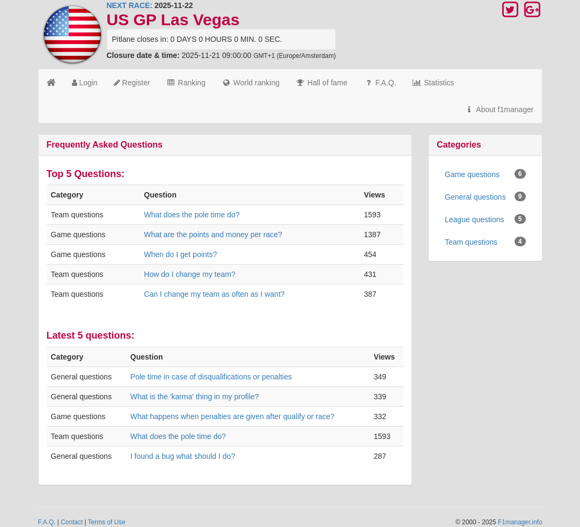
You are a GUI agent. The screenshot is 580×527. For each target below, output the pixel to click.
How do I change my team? (189, 274)
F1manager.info (520, 522)
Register (132, 82)
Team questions (485, 241)
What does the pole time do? (191, 214)
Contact (72, 522)
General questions (485, 196)
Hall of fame (322, 82)
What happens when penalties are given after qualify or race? (232, 416)
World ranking (251, 82)
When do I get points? (180, 254)
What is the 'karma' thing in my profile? (194, 396)
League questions (485, 219)
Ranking (185, 82)
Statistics (433, 82)
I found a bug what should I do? (182, 456)
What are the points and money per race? (213, 234)
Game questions (485, 174)
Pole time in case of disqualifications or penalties (211, 376)
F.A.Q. (380, 82)
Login (85, 82)
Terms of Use (107, 522)
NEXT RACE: (130, 5)
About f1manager (499, 109)
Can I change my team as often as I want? (214, 294)
